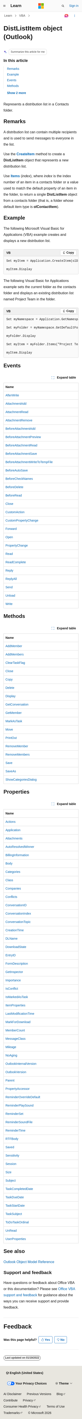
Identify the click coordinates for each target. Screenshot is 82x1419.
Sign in (74, 5)
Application (13, 830)
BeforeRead (13, 495)
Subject (10, 1180)
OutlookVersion (15, 1072)
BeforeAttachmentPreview (23, 437)
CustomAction (14, 512)
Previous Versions (39, 1394)
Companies (13, 888)
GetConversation (16, 704)
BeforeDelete (14, 487)
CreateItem (26, 154)
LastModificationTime (19, 1013)
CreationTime (14, 930)
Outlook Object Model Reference (28, 1262)
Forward (11, 529)
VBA (22, 15)
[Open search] (63, 6)
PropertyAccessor (17, 1088)
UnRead (11, 1230)
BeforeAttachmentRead (21, 445)
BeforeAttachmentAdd (20, 428)
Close (9, 503)
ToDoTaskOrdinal (17, 1222)
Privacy (28, 1400)
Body (8, 863)
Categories (12, 872)
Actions (10, 821)
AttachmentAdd (15, 403)
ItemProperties (15, 1005)
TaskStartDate (15, 1205)
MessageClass (15, 1038)
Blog (60, 1394)
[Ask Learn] (66, 15)
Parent (9, 1080)
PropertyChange (16, 545)
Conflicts (11, 897)
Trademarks (11, 1413)
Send (9, 587)
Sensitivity (12, 1155)
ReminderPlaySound (19, 1105)
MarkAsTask (13, 721)
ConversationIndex (18, 913)
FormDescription (16, 963)
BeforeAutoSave (16, 470)
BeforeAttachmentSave (21, 453)
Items (15, 176)
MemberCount (15, 1030)
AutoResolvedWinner (19, 847)
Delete (9, 688)
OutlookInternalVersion (21, 1063)
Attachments (14, 838)
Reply (9, 570)
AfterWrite (12, 395)
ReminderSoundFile (19, 1122)
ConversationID (16, 905)
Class (9, 880)
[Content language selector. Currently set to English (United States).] (24, 1373)
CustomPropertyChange (21, 520)
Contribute (10, 1400)
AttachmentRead (16, 412)
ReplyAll (11, 579)
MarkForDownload (17, 1022)
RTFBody (11, 1139)
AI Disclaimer (12, 1394)
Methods (13, 86)
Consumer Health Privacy (20, 1406)
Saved (9, 1147)
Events (11, 80)
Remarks (13, 68)
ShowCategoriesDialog (21, 779)
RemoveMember (16, 746)
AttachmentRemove (18, 420)
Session (10, 1164)
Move (9, 729)
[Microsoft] (41, 6)
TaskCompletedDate (19, 1189)
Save (8, 763)
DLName (11, 938)
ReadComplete (15, 562)
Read (9, 554)
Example (13, 74)
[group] (41, 265)
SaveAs (10, 771)
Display (10, 696)
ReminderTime (15, 1130)
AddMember (13, 646)
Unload (10, 595)
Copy (9, 679)
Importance (13, 980)
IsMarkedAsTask (16, 997)
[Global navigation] (4, 6)
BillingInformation (17, 855)
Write (8, 604)
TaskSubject (13, 1214)
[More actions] (75, 15)
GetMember (13, 713)
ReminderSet (14, 1114)
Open (9, 537)
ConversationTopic (18, 922)
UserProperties (15, 1239)
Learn (8, 15)
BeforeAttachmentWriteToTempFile (29, 462)
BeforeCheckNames (19, 478)
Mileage (10, 1047)
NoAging (11, 1055)
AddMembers (14, 654)
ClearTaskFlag (15, 662)
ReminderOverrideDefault (22, 1097)
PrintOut (11, 738)
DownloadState (15, 947)
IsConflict (11, 988)
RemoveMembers (17, 754)
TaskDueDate (14, 1197)
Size (8, 1172)
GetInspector (14, 972)
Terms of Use (56, 1406)
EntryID (10, 955)
